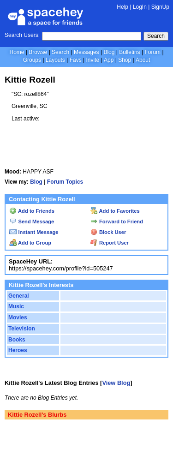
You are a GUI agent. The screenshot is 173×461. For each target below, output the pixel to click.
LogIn (140, 7)
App (108, 60)
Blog (108, 52)
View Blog (116, 382)
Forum (152, 52)
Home (16, 52)
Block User (108, 232)
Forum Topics (65, 182)
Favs (76, 60)
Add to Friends (31, 211)
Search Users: (22, 35)
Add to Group (30, 242)
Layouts (55, 60)
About (143, 60)
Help (122, 7)
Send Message (31, 221)
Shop (124, 60)
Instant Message (33, 232)
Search (156, 36)
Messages (86, 52)
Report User (109, 242)
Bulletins (129, 52)
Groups (32, 60)
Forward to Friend (116, 221)
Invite (92, 60)
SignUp (160, 7)
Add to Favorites (115, 211)
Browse (38, 52)
